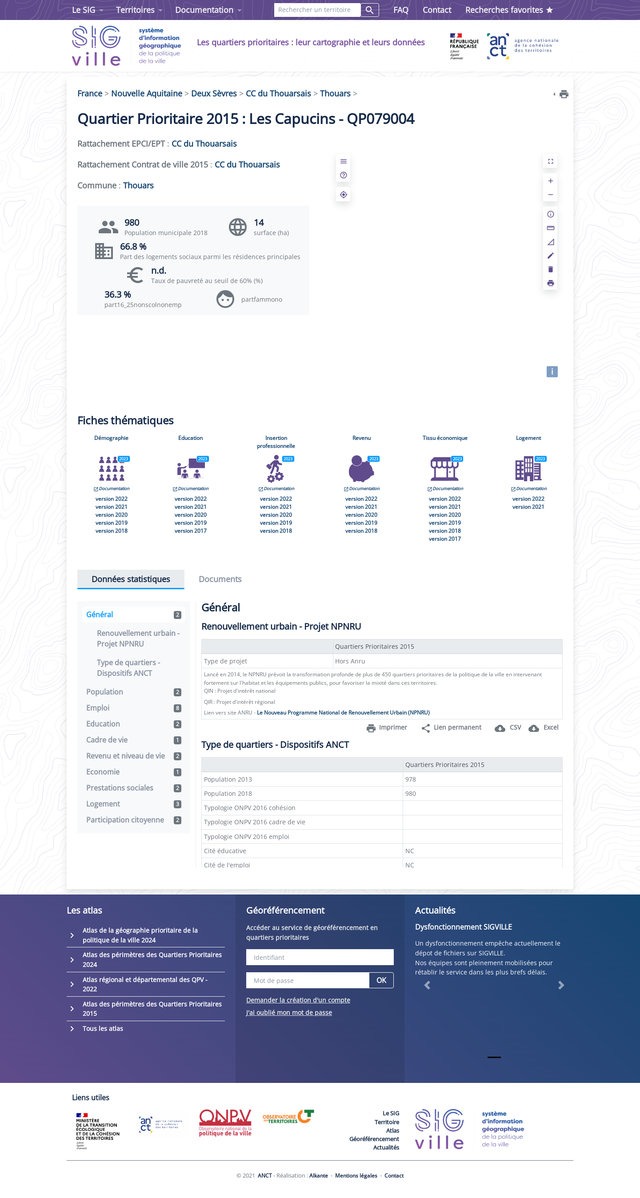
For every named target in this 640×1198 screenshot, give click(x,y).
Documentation (111, 488)
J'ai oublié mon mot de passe (289, 1012)
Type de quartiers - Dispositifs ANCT (128, 668)
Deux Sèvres (214, 93)
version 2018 (112, 531)
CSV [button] (508, 728)
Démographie (111, 438)
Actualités (386, 1147)
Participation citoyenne (133, 820)
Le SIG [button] (83, 9)
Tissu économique (445, 438)
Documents (220, 579)
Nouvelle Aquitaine (146, 93)
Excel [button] (543, 728)
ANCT (265, 1175)
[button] (427, 985)
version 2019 (112, 523)
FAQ (400, 9)
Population (133, 692)
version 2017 (191, 531)
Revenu (361, 438)
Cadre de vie (133, 740)
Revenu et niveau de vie (133, 756)
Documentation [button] (204, 9)
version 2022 (112, 499)
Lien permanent (450, 728)
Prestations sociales (133, 788)
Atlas (392, 1130)
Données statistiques (131, 579)
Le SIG (391, 1113)
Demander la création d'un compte (298, 1000)
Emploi (133, 708)
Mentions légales (356, 1175)
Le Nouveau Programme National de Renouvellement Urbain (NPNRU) (343, 712)
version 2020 (112, 515)
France (89, 93)
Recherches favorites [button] (509, 9)
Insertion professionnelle (276, 442)
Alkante (318, 1175)
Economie (133, 772)
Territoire (387, 1122)
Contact (437, 9)
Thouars (335, 93)
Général (133, 614)
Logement (528, 438)
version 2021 (112, 507)
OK (381, 980)
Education (190, 438)
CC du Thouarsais (278, 93)
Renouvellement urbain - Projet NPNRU (138, 638)
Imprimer (386, 728)
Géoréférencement (374, 1139)
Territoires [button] (135, 9)
